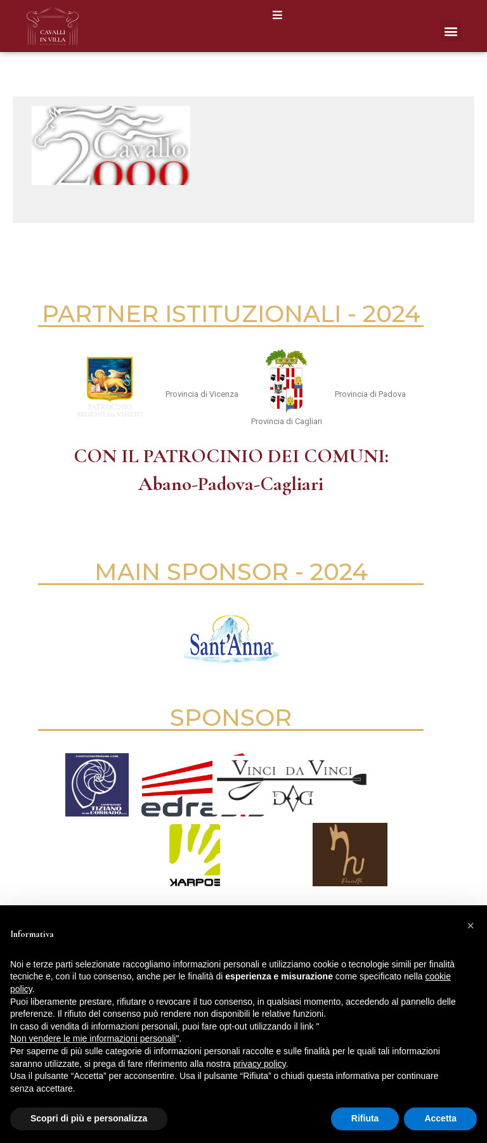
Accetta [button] (440, 1118)
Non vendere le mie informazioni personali (93, 1038)
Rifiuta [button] (365, 1118)
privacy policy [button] (259, 1064)
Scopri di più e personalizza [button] (88, 1118)
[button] (277, 15)
